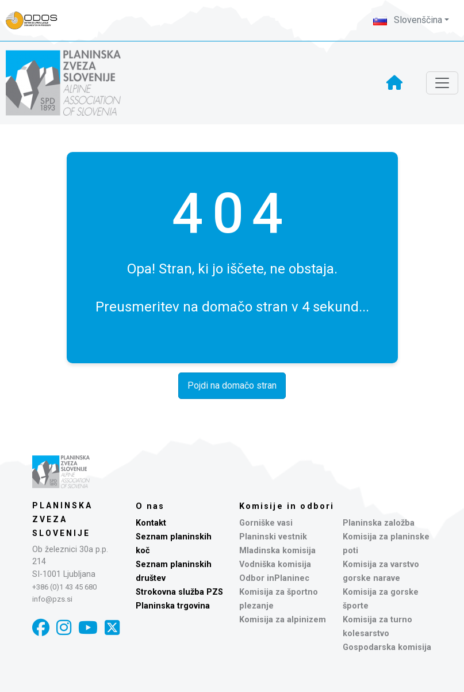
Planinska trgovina (173, 606)
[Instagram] (63, 628)
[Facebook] (40, 628)
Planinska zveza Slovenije (62, 519)
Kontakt (151, 523)
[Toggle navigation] (442, 82)
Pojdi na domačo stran (232, 385)
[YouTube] (88, 628)
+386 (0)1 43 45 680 (64, 587)
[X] (112, 628)
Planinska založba (379, 523)
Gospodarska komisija (387, 647)
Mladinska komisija (277, 551)
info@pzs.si (52, 599)
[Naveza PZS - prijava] (37, 20)
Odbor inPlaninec (274, 578)
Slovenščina (407, 19)
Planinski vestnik (273, 537)
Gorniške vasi (266, 523)
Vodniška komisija (275, 564)
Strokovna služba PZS (179, 592)
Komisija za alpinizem (282, 620)
